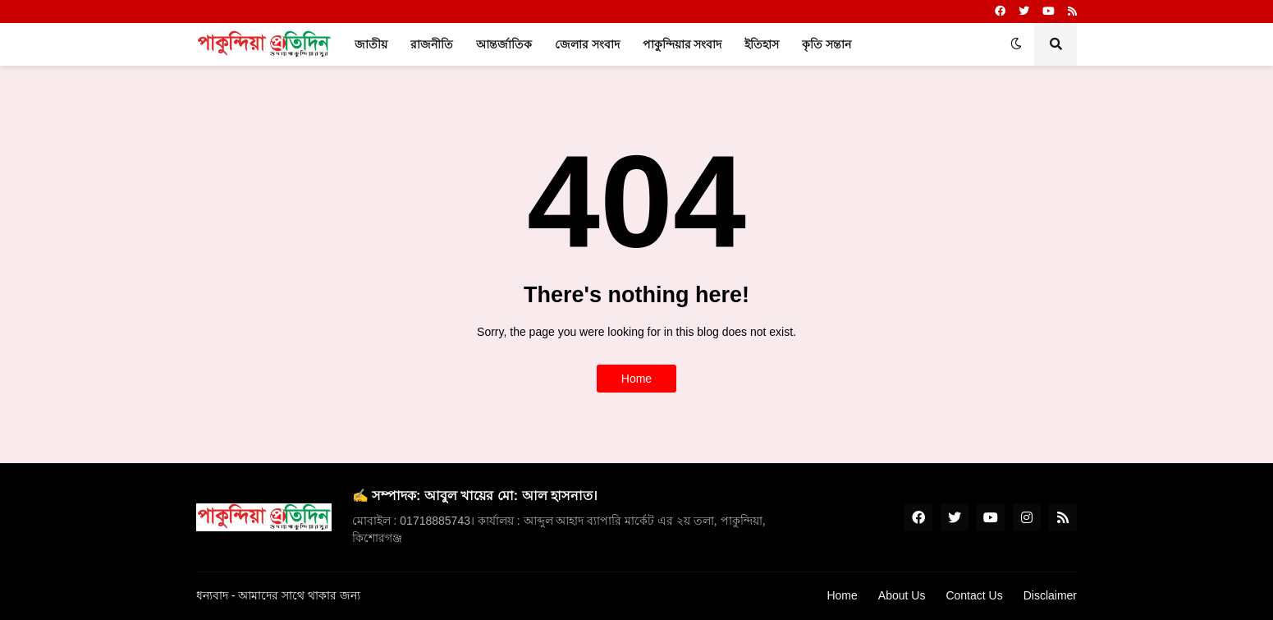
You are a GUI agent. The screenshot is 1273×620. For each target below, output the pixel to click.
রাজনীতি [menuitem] (431, 44)
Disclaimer (1050, 595)
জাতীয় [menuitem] (371, 44)
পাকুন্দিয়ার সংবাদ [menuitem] (682, 44)
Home (636, 378)
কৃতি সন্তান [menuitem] (826, 44)
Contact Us (974, 595)
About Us (902, 595)
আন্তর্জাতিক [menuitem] (504, 44)
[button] (1016, 44)
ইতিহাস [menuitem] (761, 44)
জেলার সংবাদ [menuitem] (587, 44)
